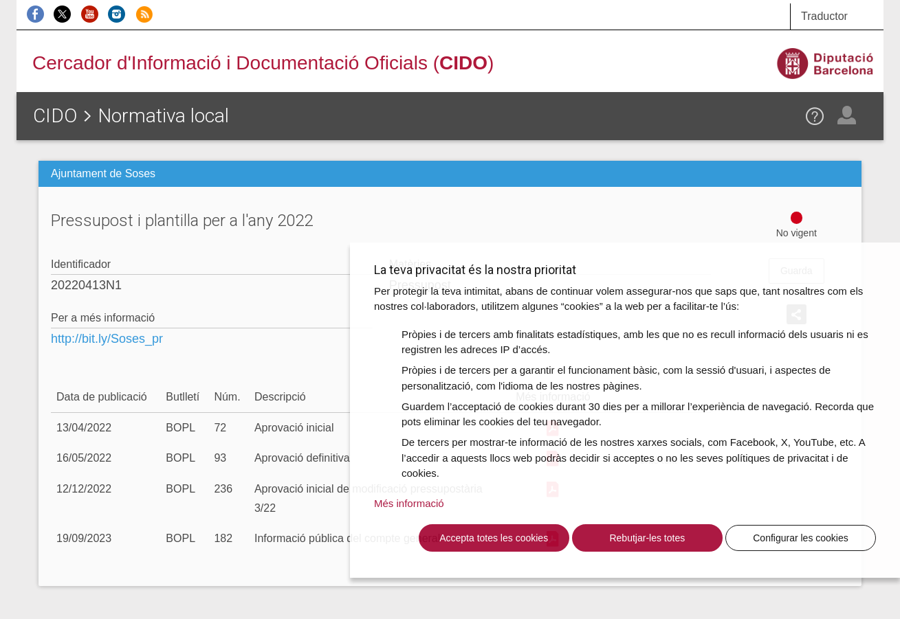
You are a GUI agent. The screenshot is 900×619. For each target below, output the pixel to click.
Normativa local (163, 115)
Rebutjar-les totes (647, 537)
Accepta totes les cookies (493, 537)
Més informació (409, 503)
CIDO (55, 115)
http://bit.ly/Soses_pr (107, 339)
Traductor (824, 16)
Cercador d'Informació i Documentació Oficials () (263, 63)
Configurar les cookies (800, 537)
